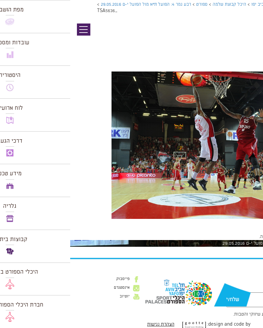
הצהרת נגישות (90, 324)
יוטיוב (54, 296)
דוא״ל (246, 289)
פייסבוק (52, 279)
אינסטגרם (51, 288)
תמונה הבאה (251, 42)
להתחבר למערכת (240, 236)
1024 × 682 (225, 222)
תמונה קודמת (250, 35)
